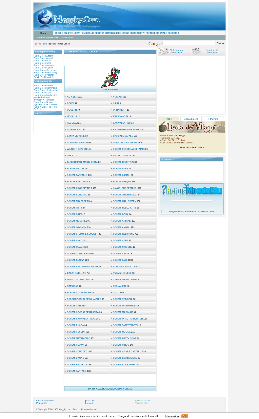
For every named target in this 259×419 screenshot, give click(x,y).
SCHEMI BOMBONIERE (125, 358)
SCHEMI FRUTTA (76, 168)
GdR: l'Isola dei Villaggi (173, 135)
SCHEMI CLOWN (76, 345)
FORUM (150, 33)
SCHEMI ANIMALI (122, 221)
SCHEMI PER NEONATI (79, 292)
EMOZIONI (87, 33)
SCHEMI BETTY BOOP (124, 338)
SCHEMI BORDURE (77, 194)
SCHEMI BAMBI (75, 214)
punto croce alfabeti (43, 56)
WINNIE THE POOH (77, 149)
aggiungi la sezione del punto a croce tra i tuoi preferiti (45, 106)
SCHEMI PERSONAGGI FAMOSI (129, 149)
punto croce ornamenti (45, 70)
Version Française (45, 400)
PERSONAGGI (120, 116)
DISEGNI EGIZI (74, 129)
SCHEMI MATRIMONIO (79, 338)
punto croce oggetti (43, 67)
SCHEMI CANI (74, 305)
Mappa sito (41, 403)
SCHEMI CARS (120, 240)
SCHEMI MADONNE (123, 312)
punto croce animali (43, 58)
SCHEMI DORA (121, 214)
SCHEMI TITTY (74, 208)
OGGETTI (72, 110)
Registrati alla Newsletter (212, 51)
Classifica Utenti (206, 211)
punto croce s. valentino (46, 90)
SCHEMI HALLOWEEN (124, 201)
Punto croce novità (43, 102)
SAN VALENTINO (122, 123)
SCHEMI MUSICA (122, 332)
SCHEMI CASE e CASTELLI (127, 351)
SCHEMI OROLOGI (76, 227)
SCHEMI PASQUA (122, 181)
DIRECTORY (137, 33)
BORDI (70, 103)
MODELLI (72, 116)
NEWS (77, 33)
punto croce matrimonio (45, 88)
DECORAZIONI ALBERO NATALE (84, 299)
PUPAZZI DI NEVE (122, 273)
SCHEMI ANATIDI (76, 240)
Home (43, 33)
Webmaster (176, 52)
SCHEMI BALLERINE (78, 181)
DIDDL (70, 155)
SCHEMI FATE (120, 260)
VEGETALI (72, 123)
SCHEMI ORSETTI (122, 162)
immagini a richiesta (44, 100)
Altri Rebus (191, 211)
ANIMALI (117, 97)
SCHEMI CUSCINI (76, 332)
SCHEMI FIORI (120, 168)
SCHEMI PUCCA (75, 325)
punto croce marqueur (45, 65)
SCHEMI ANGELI (122, 227)
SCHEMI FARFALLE (77, 175)
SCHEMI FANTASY (77, 371)
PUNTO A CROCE (123, 389)
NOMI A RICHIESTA (77, 142)
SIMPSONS (72, 286)
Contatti (89, 403)
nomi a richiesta (42, 97)
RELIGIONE (123, 33)
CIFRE (116, 103)
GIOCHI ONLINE (63, 33)
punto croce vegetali (44, 75)
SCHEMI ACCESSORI (124, 364)
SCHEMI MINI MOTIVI (124, 305)
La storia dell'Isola (170, 138)
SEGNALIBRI (120, 286)
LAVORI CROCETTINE (124, 188)
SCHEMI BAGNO (76, 358)
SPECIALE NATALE (123, 136)
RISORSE (100, 33)
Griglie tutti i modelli (43, 77)
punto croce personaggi (45, 72)
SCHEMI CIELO (121, 253)
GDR (169, 119)
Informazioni (177, 50)
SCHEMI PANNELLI (77, 364)
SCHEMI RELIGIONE (123, 234)
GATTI (116, 292)
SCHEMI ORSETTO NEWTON (128, 319)
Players (214, 119)
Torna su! (90, 400)
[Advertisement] (45, 124)
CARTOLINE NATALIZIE (125, 279)
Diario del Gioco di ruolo (173, 140)
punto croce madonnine (45, 95)
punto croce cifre (42, 63)
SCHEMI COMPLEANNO (79, 253)
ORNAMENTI (119, 110)
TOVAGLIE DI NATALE (78, 279)
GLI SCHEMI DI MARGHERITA (82, 162)
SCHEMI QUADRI (76, 247)
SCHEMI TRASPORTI (78, 201)
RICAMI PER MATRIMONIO (127, 129)
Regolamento (176, 211)
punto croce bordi (42, 60)
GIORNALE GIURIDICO (167, 33)
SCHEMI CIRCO (121, 345)
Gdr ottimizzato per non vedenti (177, 142)
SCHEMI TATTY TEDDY (125, 325)
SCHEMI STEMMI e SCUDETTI (82, 234)
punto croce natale (43, 85)
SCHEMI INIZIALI (121, 175)
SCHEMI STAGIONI (122, 299)
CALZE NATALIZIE (76, 273)
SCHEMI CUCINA (75, 260)
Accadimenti (191, 119)
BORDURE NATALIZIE (124, 266)
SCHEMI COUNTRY (77, 351)
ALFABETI (72, 97)
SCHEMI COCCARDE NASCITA (83, 312)
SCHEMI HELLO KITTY (124, 208)
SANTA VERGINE (76, 136)
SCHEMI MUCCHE (76, 221)
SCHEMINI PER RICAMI (125, 194)
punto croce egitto (43, 92)
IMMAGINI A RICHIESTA (125, 142)
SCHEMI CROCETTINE (78, 188)
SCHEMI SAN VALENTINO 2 (81, 319)
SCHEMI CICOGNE (122, 247)
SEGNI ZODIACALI (122, 155)
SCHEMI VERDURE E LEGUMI (82, 266)
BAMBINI (110, 33)
